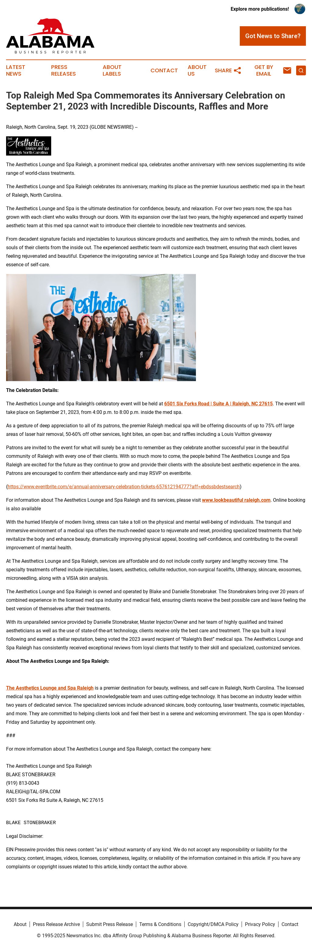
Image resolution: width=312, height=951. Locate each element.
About (20, 924)
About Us (197, 70)
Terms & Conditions (160, 924)
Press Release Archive (56, 924)
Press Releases (63, 70)
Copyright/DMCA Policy (213, 924)
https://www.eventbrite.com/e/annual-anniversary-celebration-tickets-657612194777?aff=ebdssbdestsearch (124, 487)
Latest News (15, 70)
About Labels (112, 70)
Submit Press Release (109, 924)
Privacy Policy (260, 924)
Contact (164, 70)
